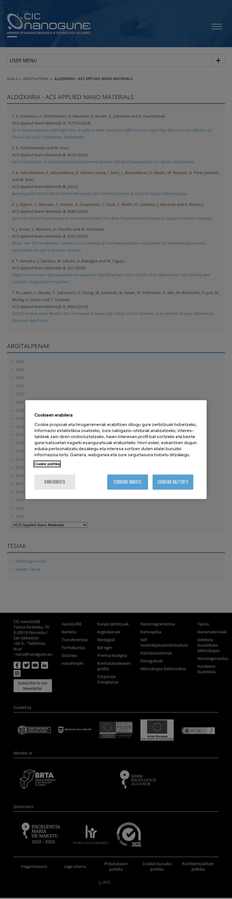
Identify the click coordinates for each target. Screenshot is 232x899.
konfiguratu (54, 481)
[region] (116, 449)
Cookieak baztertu (173, 481)
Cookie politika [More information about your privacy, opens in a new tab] (47, 463)
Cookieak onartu (127, 481)
